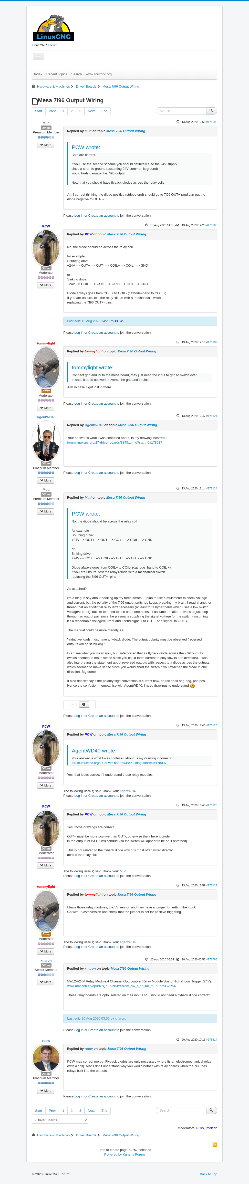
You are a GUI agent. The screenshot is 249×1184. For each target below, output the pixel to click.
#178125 (211, 725)
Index (38, 74)
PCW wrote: (86, 147)
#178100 (211, 225)
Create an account (102, 215)
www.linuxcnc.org (98, 74)
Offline (46, 127)
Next (91, 111)
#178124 (211, 488)
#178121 (211, 415)
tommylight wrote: (92, 367)
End (104, 111)
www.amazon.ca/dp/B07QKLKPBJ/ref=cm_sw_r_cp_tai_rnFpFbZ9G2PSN (122, 986)
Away (46, 390)
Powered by (113, 1154)
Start (38, 111)
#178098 (211, 121)
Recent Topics (56, 74)
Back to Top (208, 1174)
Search (76, 74)
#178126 (211, 805)
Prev (52, 111)
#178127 (211, 885)
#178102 (211, 342)
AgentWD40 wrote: (94, 750)
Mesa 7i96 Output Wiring (125, 131)
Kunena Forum (134, 1154)
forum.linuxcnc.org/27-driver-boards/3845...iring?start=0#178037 (114, 442)
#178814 (211, 1039)
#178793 (211, 959)
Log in (79, 215)
